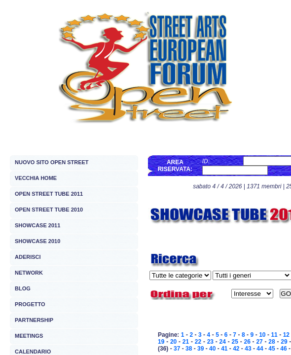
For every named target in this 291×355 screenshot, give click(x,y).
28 (271, 341)
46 (283, 348)
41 (224, 348)
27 (259, 341)
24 (222, 341)
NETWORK (29, 273)
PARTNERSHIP (34, 320)
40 (212, 348)
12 (286, 334)
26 (247, 341)
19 (161, 341)
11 (274, 334)
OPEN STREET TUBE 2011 (49, 194)
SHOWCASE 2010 (37, 241)
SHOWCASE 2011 (37, 225)
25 (235, 341)
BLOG (23, 288)
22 (198, 341)
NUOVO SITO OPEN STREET (52, 162)
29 (284, 341)
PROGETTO (30, 304)
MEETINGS (29, 336)
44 (259, 348)
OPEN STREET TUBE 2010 (49, 210)
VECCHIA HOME (36, 178)
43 (248, 348)
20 (173, 341)
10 (262, 334)
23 (210, 341)
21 (185, 341)
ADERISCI (28, 257)
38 (188, 348)
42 (236, 348)
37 (177, 348)
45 (271, 348)
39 (200, 348)
